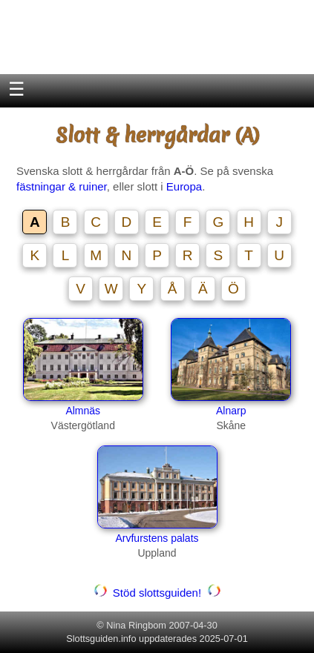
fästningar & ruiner (61, 186)
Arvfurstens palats (156, 538)
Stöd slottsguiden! (157, 592)
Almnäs (82, 411)
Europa (184, 186)
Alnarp (231, 411)
